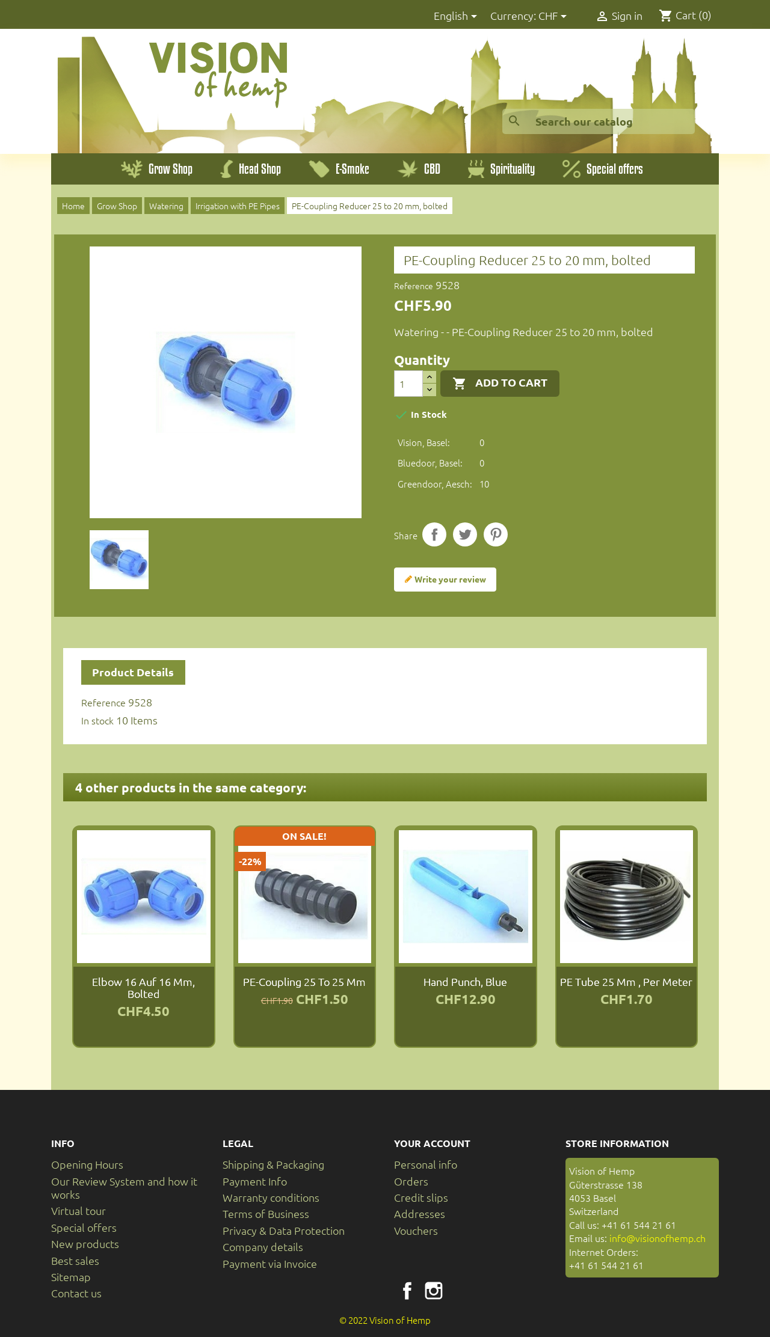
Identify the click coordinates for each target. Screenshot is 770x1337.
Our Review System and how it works (124, 1187)
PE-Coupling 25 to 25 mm (304, 981)
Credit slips (421, 1197)
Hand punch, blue (465, 981)
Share (434, 534)
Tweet (465, 534)
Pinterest (496, 534)
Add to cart (499, 383)
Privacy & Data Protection (284, 1230)
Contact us (76, 1293)
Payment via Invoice (270, 1263)
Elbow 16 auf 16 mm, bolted (143, 987)
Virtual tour (78, 1210)
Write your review (445, 580)
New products (85, 1243)
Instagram (434, 1291)
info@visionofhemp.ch (657, 1237)
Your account (432, 1143)
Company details (263, 1246)
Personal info (425, 1164)
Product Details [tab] (133, 672)
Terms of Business (266, 1213)
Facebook (407, 1291)
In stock (97, 720)
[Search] (598, 121)
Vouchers (416, 1230)
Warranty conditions (271, 1197)
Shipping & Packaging (273, 1164)
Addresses (419, 1213)
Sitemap (71, 1276)
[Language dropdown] (457, 16)
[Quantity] (408, 383)
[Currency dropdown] (554, 16)
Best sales (75, 1260)
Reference (413, 286)
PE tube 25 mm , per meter (626, 981)
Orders (411, 1181)
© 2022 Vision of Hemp (385, 1320)
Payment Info (255, 1181)
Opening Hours (87, 1164)
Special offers (84, 1227)
